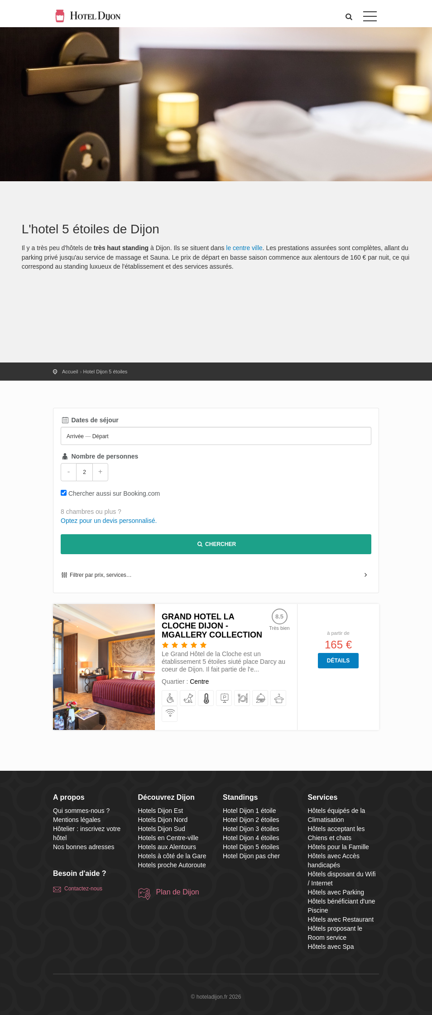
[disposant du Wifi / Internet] (170, 714)
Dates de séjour (90, 420)
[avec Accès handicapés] (170, 698)
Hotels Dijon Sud (161, 828)
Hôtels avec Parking (336, 892)
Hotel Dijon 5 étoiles (251, 847)
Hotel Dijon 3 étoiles (251, 828)
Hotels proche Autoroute (172, 865)
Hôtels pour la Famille (338, 847)
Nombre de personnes (99, 456)
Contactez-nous (83, 888)
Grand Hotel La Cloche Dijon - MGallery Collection (212, 625)
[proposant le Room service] (261, 698)
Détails (338, 660)
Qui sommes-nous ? (81, 810)
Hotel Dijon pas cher (251, 856)
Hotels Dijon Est (160, 810)
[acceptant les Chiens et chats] (188, 698)
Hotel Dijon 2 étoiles (251, 819)
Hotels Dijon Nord (163, 819)
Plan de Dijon (177, 892)
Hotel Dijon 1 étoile (249, 810)
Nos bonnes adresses (83, 847)
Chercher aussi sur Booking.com (114, 493)
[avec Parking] (224, 698)
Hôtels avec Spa (331, 946)
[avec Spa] (279, 698)
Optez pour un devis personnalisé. (109, 520)
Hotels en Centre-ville (168, 837)
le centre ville (244, 247)
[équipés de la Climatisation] (206, 698)
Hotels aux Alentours (167, 847)
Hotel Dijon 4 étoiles (251, 837)
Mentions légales (77, 819)
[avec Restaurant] (242, 698)
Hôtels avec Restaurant (341, 919)
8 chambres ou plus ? (91, 511)
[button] (349, 16)
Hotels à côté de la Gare (172, 856)
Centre (199, 681)
